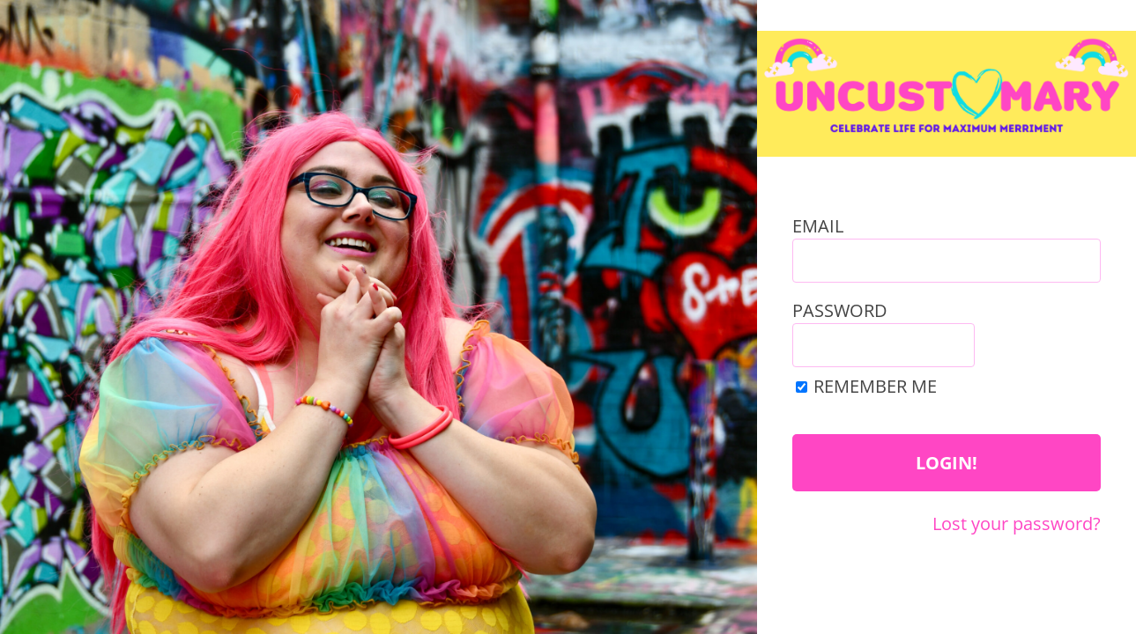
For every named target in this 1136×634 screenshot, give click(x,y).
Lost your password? (1016, 523)
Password (839, 310)
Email (817, 226)
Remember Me (875, 386)
